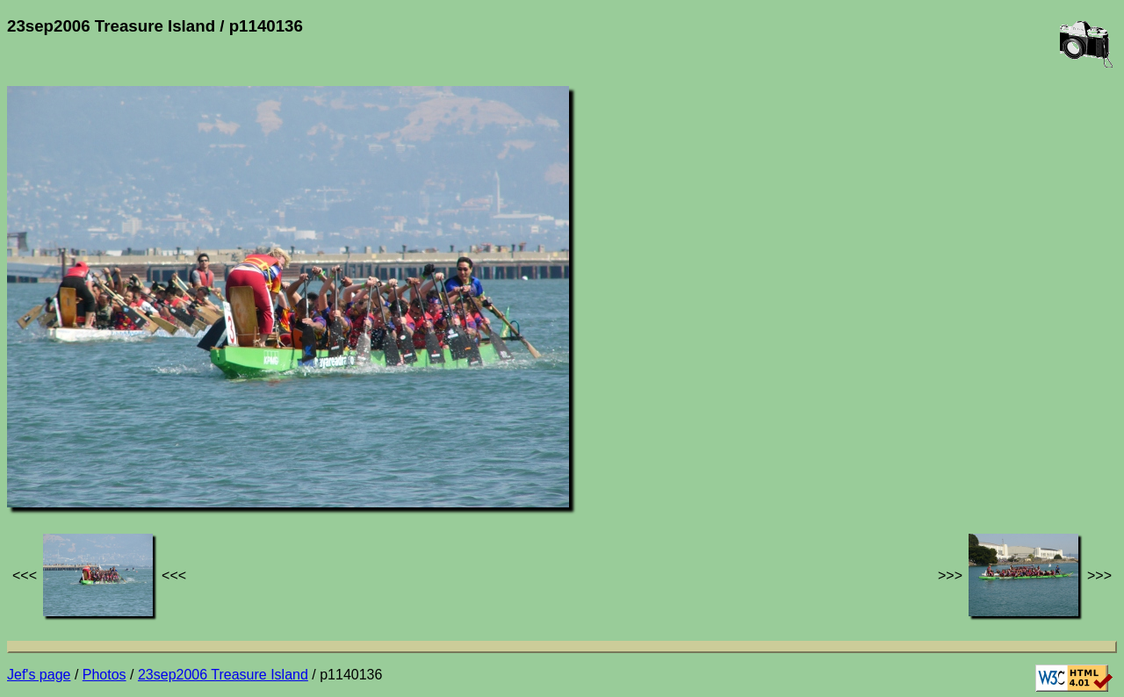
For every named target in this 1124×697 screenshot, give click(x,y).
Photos (104, 674)
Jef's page (38, 674)
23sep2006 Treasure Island (223, 674)
